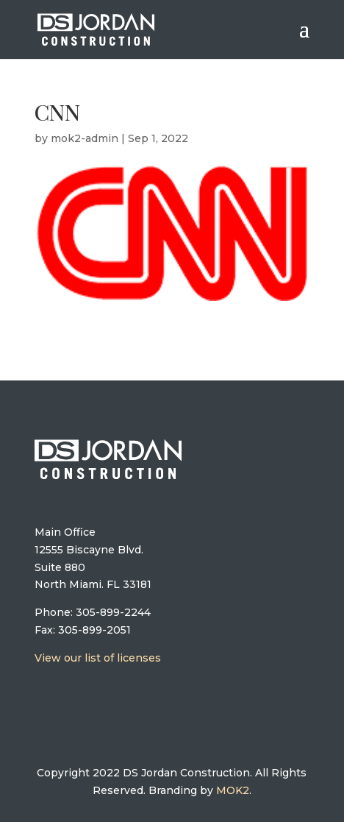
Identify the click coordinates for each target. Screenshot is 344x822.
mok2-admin (84, 138)
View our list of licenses (98, 658)
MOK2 (232, 790)
